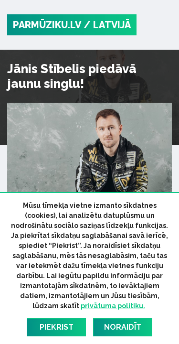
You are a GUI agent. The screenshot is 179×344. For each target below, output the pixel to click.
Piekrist (57, 327)
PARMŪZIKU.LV (47, 25)
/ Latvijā (107, 25)
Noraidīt (122, 327)
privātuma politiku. (113, 306)
